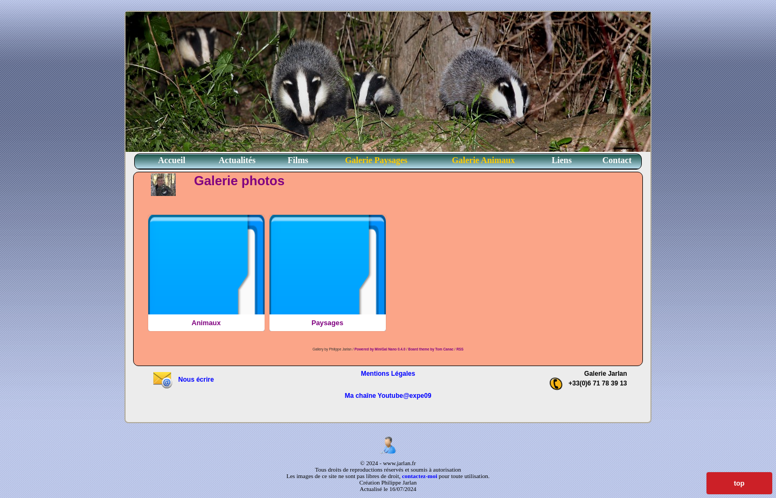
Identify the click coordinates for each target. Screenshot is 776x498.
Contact (617, 160)
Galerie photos (239, 180)
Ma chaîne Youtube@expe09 (388, 395)
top (739, 483)
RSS (459, 349)
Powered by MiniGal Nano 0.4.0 (380, 349)
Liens (562, 160)
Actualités (237, 160)
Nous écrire (183, 379)
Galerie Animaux (483, 160)
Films (298, 160)
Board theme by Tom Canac (431, 349)
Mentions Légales (388, 373)
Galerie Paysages (376, 160)
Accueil (171, 160)
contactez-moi (419, 476)
